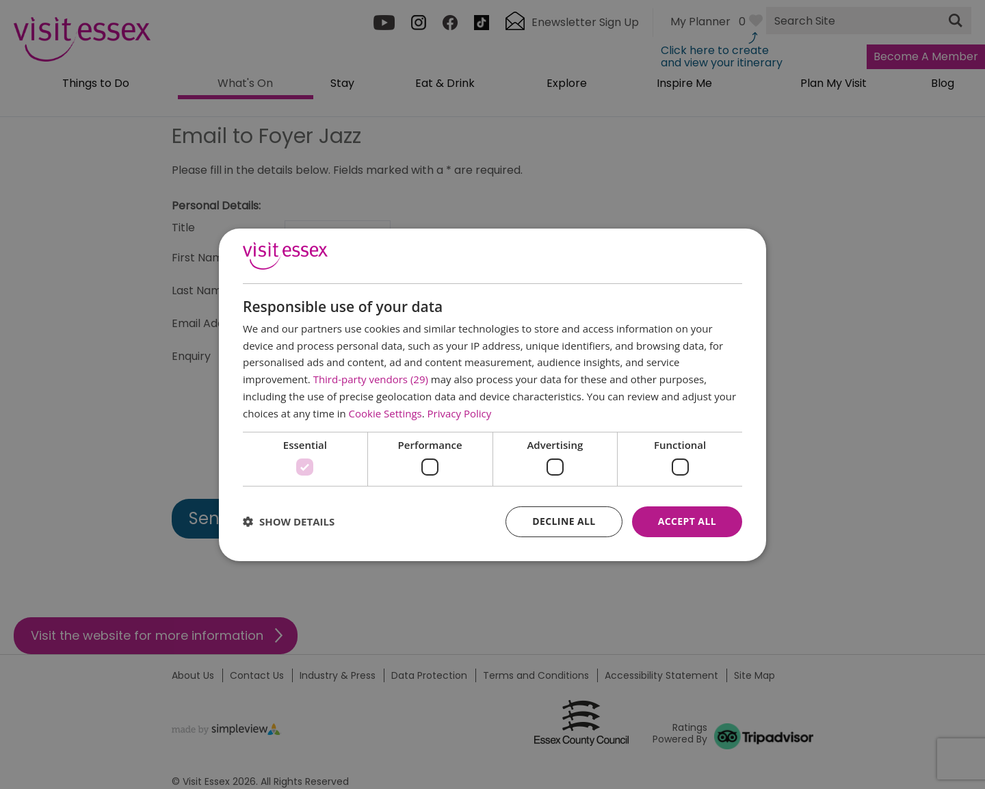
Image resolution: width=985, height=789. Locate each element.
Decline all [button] (563, 521)
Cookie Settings (385, 413)
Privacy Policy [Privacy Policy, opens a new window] (460, 413)
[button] (288, 521)
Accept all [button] (687, 521)
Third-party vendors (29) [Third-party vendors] (370, 379)
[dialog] (492, 394)
